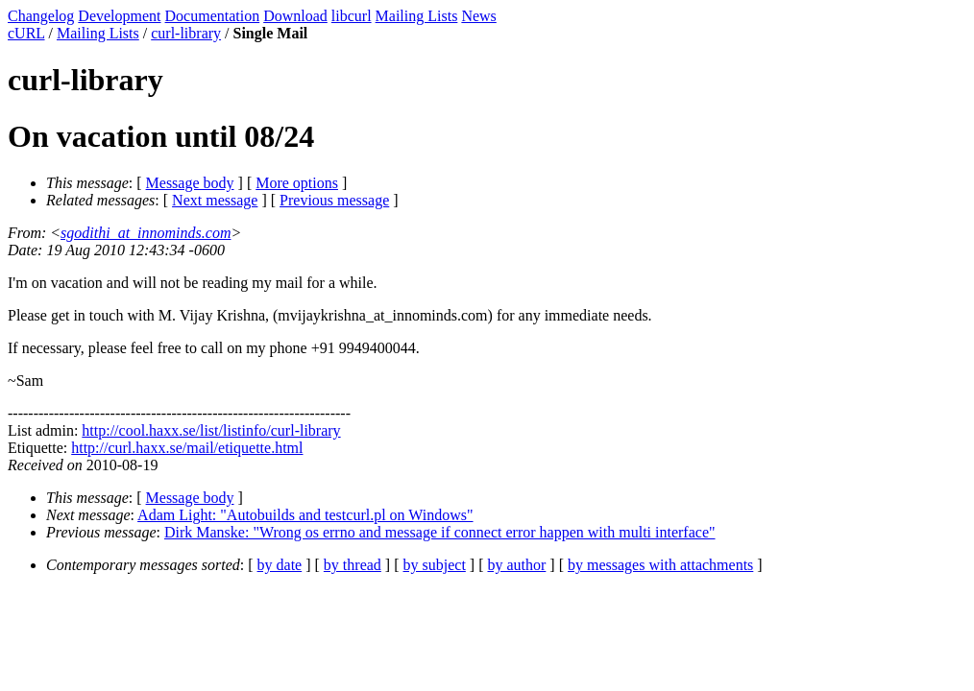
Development (119, 16)
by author (516, 565)
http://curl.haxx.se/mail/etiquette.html (187, 448)
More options (297, 183)
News (478, 16)
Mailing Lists (417, 16)
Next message (214, 200)
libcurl (351, 16)
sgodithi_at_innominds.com (146, 233)
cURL (26, 33)
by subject (434, 565)
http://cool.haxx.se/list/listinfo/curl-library (211, 430)
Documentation (212, 16)
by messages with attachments (660, 565)
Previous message (334, 200)
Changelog (41, 16)
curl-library (186, 33)
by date (280, 565)
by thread (352, 565)
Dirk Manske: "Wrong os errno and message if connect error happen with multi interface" (440, 532)
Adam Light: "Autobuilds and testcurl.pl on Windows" (305, 515)
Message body (190, 183)
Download (295, 16)
